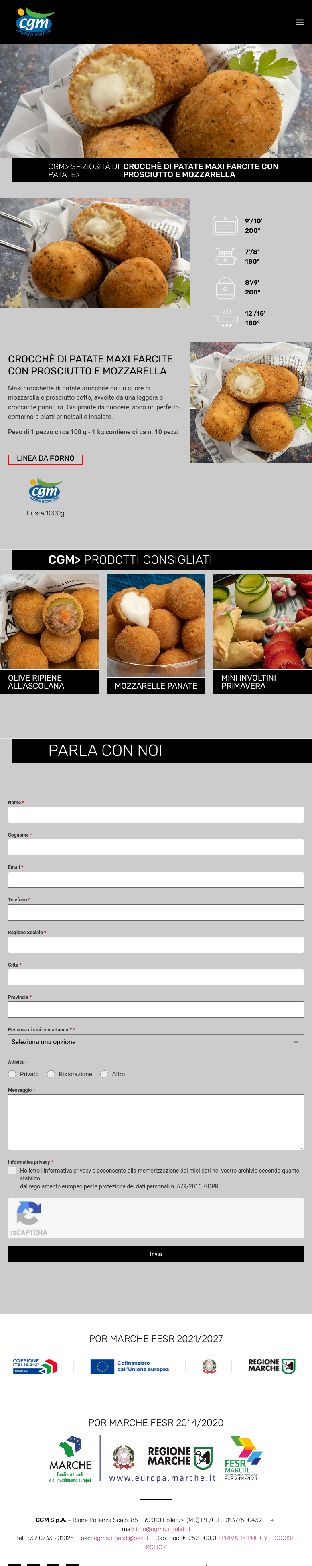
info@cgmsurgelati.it (163, 1500)
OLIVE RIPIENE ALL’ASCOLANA (36, 692)
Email (15, 878)
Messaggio (21, 1101)
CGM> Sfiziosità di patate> (84, 170)
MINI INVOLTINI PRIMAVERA (248, 692)
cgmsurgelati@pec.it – (124, 1509)
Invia (156, 1225)
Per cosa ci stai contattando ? (41, 1041)
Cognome (20, 846)
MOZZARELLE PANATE (156, 696)
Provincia (20, 1008)
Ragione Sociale (27, 943)
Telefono (19, 911)
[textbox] (148, 1053)
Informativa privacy (30, 1173)
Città (15, 976)
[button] (299, 22)
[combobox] (156, 1053)
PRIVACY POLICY (244, 1509)
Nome (16, 813)
